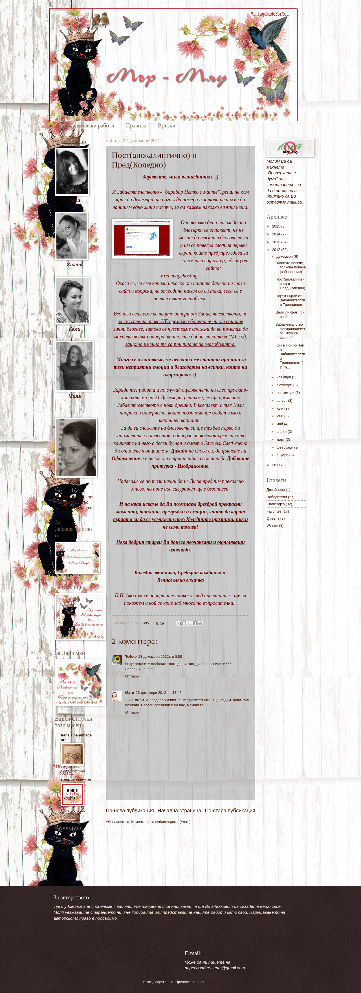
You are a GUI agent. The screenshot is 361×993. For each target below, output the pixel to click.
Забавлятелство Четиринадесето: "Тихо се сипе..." (290, 330)
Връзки (166, 125)
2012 (276, 250)
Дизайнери (276, 489)
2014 (276, 234)
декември (285, 256)
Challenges (276, 504)
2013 (276, 242)
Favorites (274, 511)
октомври (284, 385)
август (282, 400)
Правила (136, 125)
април (282, 431)
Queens (273, 518)
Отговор (132, 676)
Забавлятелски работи (88, 125)
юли (280, 408)
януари (282, 455)
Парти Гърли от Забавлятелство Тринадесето (290, 300)
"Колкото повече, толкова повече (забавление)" (291, 267)
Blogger (211, 982)
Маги (129, 692)
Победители (277, 497)
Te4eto (131, 656)
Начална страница (179, 810)
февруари (285, 447)
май (280, 424)
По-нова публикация (130, 810)
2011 (276, 465)
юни (280, 416)
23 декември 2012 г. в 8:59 (160, 656)
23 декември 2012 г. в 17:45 (158, 692)
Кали (238, 405)
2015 (276, 226)
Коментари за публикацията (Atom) (160, 822)
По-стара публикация (230, 810)
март (280, 439)
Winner (272, 525)
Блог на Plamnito (76, 780)
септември (285, 392)
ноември (284, 377)
